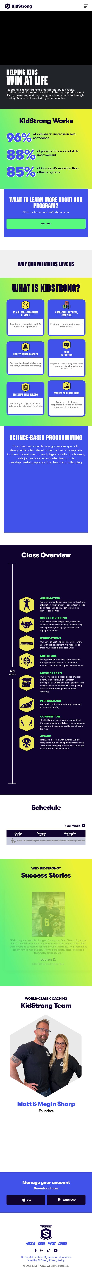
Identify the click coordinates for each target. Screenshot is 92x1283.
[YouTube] (56, 1250)
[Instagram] (41, 1250)
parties (51, 1244)
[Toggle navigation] (85, 6)
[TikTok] (48, 1250)
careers (62, 1244)
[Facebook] (36, 1250)
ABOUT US (30, 1244)
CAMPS (41, 1244)
